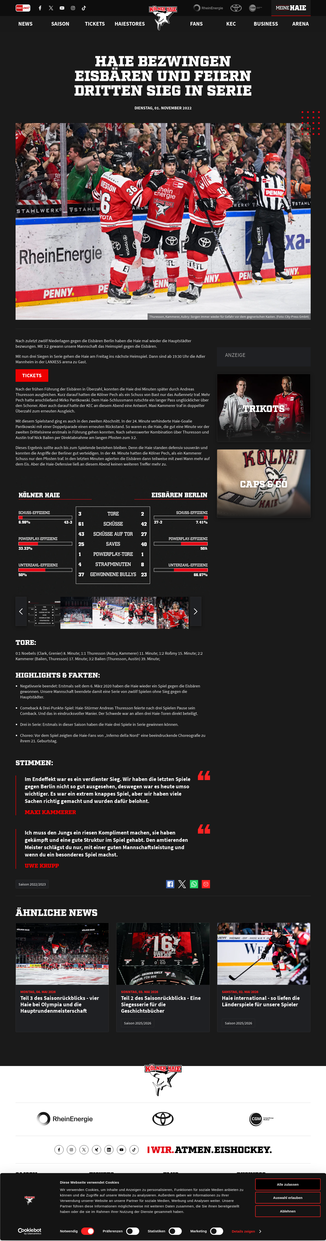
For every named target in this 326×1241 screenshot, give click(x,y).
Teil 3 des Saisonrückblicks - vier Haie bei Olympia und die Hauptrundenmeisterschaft (59, 1004)
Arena (300, 23)
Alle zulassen (288, 1185)
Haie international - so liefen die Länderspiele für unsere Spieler (261, 1001)
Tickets (95, 23)
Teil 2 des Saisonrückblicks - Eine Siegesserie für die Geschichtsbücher (161, 1004)
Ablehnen (288, 1212)
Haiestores (130, 23)
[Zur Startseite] (163, 19)
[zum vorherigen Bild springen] (21, 613)
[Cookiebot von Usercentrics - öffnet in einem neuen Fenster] (30, 1232)
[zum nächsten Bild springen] (195, 613)
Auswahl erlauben (287, 1199)
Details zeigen (243, 1232)
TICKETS (33, 375)
